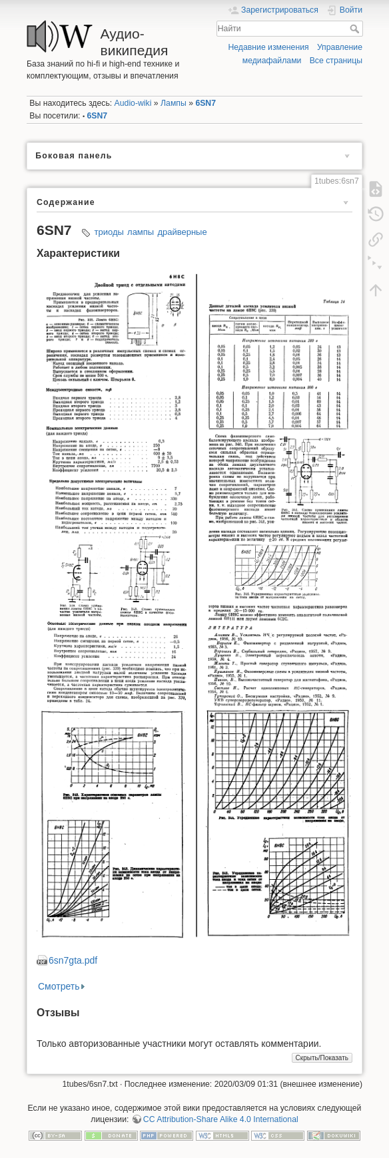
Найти (356, 28)
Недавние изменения (268, 47)
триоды (109, 232)
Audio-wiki (133, 103)
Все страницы (336, 60)
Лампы (174, 103)
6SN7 (205, 103)
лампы (140, 232)
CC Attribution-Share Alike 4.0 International (220, 1119)
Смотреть (58, 986)
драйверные (181, 232)
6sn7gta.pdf (73, 960)
